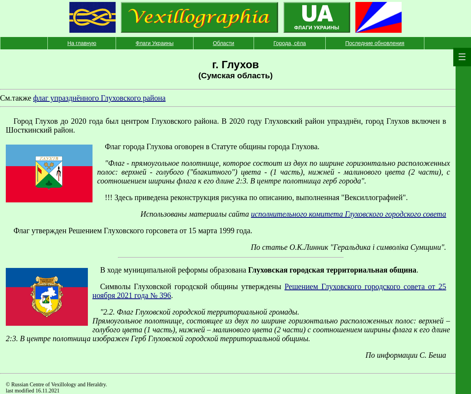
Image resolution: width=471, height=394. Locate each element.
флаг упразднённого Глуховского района (99, 98)
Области (223, 43)
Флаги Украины (155, 43)
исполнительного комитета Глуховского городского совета (348, 214)
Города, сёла (289, 43)
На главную (81, 43)
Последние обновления (374, 43)
